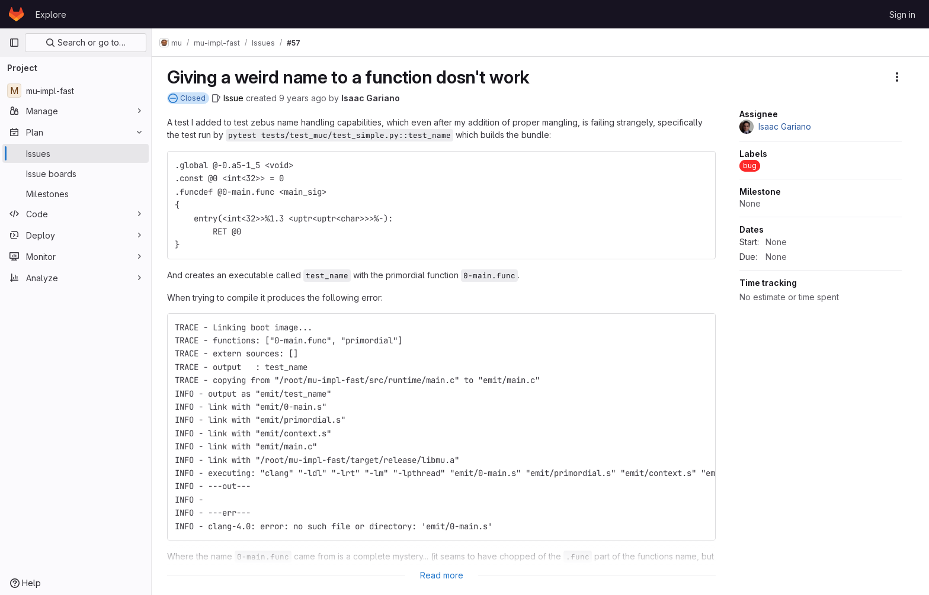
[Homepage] (16, 14)
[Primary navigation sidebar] (14, 42)
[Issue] (231, 98)
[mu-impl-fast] (75, 90)
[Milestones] (75, 193)
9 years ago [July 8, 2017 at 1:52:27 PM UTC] (306, 98)
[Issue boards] (75, 173)
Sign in (902, 14)
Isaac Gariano (374, 98)
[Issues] (75, 153)
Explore (51, 14)
